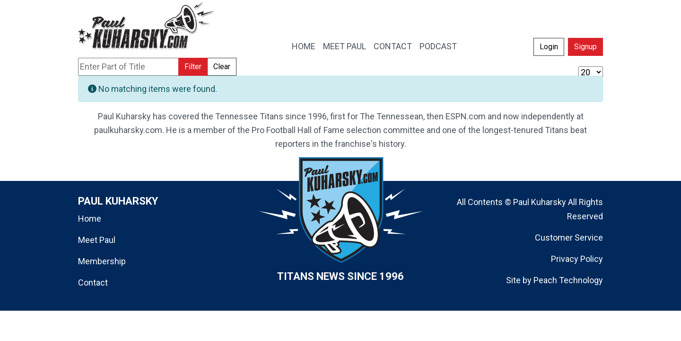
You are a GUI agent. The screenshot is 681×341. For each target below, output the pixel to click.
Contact (93, 282)
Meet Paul (96, 240)
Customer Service (569, 237)
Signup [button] (585, 46)
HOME (303, 46)
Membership (102, 261)
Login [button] (549, 46)
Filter (192, 66)
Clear (221, 66)
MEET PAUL (344, 46)
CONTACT (393, 46)
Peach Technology (568, 280)
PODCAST (438, 46)
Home (89, 219)
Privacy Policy (577, 259)
